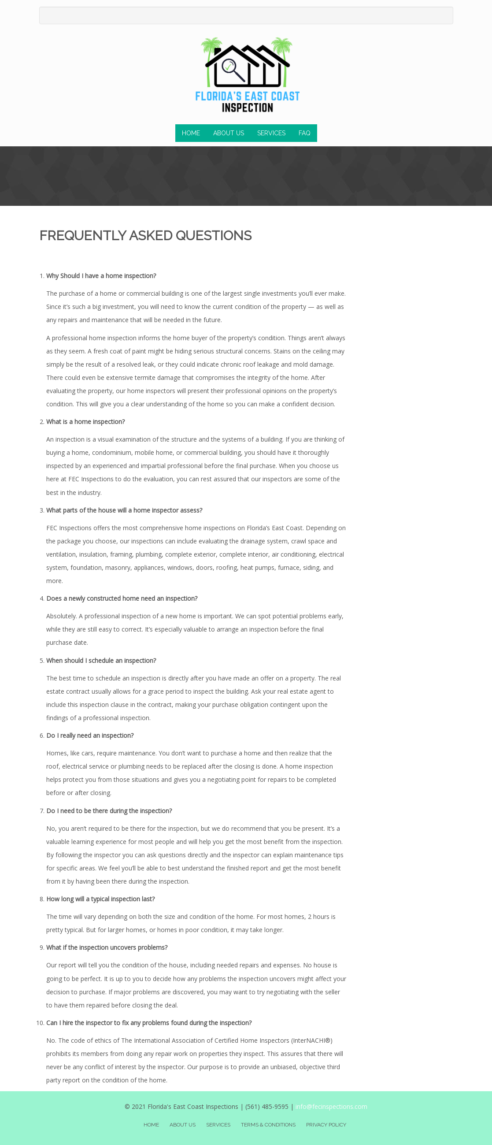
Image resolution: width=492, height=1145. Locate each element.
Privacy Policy (326, 1125)
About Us (228, 133)
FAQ (305, 133)
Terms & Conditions (268, 1125)
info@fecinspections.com (331, 1106)
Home (191, 133)
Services (271, 133)
